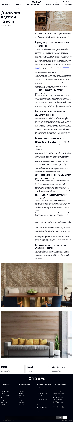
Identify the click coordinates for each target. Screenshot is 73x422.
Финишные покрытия (60, 384)
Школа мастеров (22, 397)
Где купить (3, 400)
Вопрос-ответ (4, 402)
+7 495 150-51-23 (16, 1)
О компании (21, 391)
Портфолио (21, 393)
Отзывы (3, 393)
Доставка (3, 397)
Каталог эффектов (5, 384)
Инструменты (68, 5)
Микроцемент (22, 387)
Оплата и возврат (5, 395)
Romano (59, 52)
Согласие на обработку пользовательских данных (33, 416)
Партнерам (21, 395)
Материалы (18, 5)
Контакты (3, 404)
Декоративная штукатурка (33, 5)
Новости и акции (5, 391)
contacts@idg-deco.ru (42, 395)
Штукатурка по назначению (52, 5)
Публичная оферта (68, 417)
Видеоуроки (21, 400)
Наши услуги (21, 402)
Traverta (54, 52)
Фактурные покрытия (6, 387)
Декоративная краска (24, 384)
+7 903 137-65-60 (58, 397)
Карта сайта (21, 404)
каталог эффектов (5, 5)
